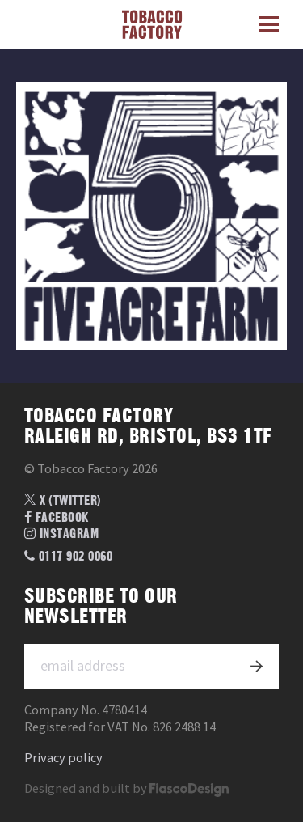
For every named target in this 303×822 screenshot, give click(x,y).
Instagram (61, 534)
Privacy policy (63, 757)
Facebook (56, 517)
